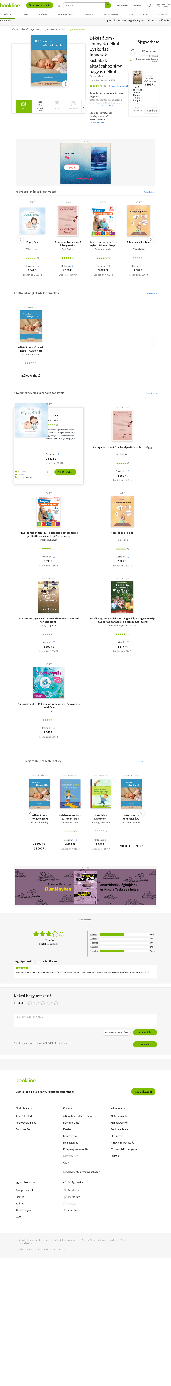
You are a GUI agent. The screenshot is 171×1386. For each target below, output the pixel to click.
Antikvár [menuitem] (88, 14)
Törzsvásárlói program (124, 1150)
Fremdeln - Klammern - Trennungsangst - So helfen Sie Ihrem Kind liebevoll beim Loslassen (101, 817)
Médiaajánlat (70, 1143)
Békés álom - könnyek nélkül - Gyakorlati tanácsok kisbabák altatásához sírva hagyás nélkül (31, 349)
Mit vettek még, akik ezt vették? (37, 193)
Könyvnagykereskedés (75, 1150)
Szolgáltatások (24, 1191)
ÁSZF (66, 1163)
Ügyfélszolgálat (136, 21)
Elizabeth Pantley (30, 355)
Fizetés (20, 1197)
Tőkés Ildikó (32, 250)
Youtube (70, 1211)
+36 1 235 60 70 (24, 1116)
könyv (32, 203)
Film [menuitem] (145, 14)
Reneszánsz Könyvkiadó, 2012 (102, 81)
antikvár (39, 776)
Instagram (71, 1198)
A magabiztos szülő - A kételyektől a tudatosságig (68, 244)
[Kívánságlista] (148, 5)
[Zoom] (65, 85)
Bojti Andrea (68, 250)
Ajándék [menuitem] (162, 14)
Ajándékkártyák (119, 1123)
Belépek (145, 1045)
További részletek (97, 123)
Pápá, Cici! (32, 242)
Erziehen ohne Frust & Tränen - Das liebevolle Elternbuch (70, 817)
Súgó (18, 1217)
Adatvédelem (70, 1156)
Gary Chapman (48, 626)
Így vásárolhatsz (115, 21)
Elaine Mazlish (129, 626)
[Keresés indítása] (108, 5)
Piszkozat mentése (116, 1033)
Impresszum (70, 1136)
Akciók (151, 21)
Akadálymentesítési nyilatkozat (81, 1172)
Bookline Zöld (71, 1123)
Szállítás (21, 1204)
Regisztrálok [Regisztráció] (122, 5)
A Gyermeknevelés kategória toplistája (39, 394)
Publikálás (145, 1033)
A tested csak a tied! (138, 242)
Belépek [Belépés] (137, 5)
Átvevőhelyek (23, 1211)
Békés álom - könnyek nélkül (131, 817)
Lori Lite (49, 712)
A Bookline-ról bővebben (77, 1116)
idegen (70, 776)
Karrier (67, 1130)
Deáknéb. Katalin (103, 250)
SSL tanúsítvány (25, 1244)
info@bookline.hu (26, 1123)
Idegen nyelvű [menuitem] (110, 14)
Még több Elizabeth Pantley (43, 762)
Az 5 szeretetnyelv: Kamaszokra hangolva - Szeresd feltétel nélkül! (49, 621)
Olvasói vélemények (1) (119, 87)
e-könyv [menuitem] (43, 14)
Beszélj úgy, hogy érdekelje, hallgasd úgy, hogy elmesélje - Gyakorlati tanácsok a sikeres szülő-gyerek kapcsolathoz (122, 621)
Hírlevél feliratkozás (122, 1143)
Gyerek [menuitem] (25, 14)
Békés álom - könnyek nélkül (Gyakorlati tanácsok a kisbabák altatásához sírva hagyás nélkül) (40, 817)
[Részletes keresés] (59, 5)
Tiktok (69, 1204)
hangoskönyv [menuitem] (65, 14)
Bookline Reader (120, 1130)
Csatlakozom (143, 1092)
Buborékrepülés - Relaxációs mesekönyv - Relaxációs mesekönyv (48, 706)
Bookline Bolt (24, 1130)
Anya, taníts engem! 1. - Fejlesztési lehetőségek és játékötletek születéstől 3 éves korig (103, 244)
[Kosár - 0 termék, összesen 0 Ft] (163, 5)
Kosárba (152, 111)
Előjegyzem (148, 52)
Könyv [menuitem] (7, 14)
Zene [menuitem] (130, 14)
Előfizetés (164, 21)
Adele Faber (115, 626)
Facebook (71, 1191)
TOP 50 (115, 1156)
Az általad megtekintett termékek (36, 294)
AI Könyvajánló (40, 5)
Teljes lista (149, 193)
